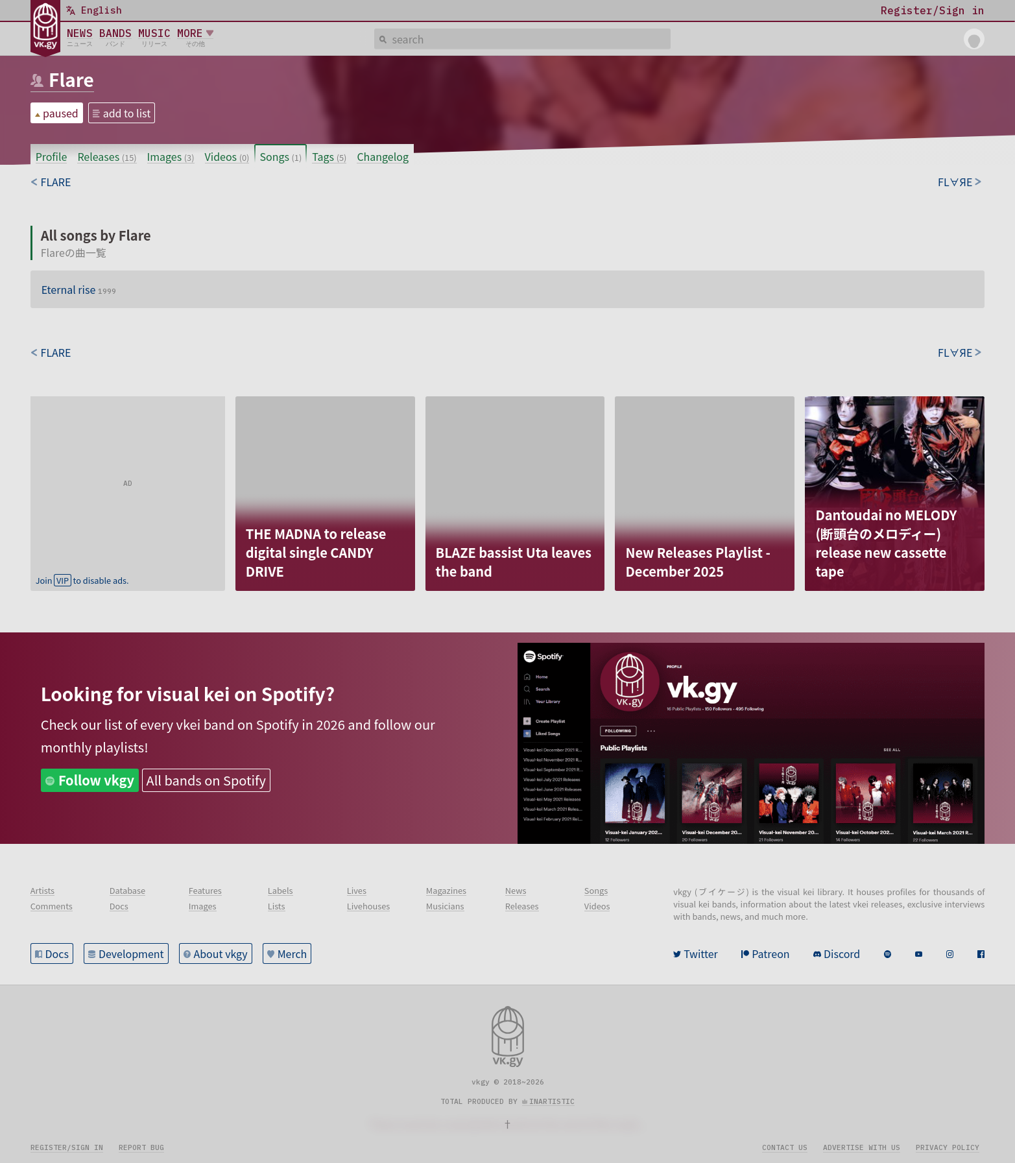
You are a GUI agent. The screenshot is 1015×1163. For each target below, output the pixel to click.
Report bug (141, 1147)
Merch (292, 953)
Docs (57, 953)
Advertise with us (861, 1147)
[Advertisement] (127, 477)
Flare (71, 79)
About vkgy (221, 953)
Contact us (784, 1147)
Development (131, 953)
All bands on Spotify (206, 780)
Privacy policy (947, 1147)
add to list (127, 113)
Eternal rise (79, 289)
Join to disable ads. (82, 580)
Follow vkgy (96, 780)
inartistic (552, 1101)
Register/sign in (66, 1147)
